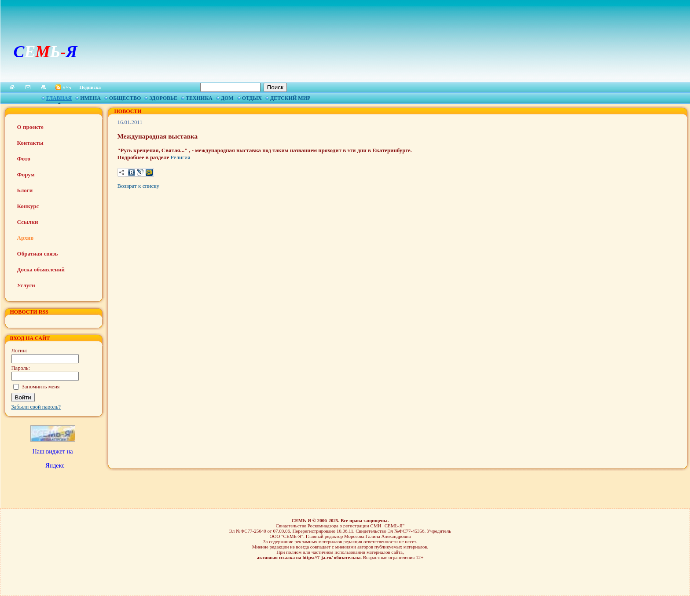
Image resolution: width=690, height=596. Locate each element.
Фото (23, 158)
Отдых (252, 98)
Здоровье (163, 98)
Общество (125, 98)
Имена (90, 98)
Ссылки (27, 222)
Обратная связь (37, 253)
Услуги (26, 285)
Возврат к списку (138, 186)
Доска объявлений (41, 269)
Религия (181, 157)
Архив (25, 237)
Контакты (30, 142)
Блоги (25, 190)
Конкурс (28, 206)
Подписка (90, 87)
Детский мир (290, 98)
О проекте (30, 127)
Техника (199, 98)
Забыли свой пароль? (36, 407)
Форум (26, 174)
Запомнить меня (41, 387)
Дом (227, 98)
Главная (59, 98)
